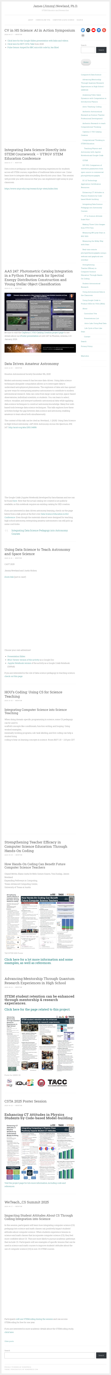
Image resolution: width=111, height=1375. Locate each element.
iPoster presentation (29, 336)
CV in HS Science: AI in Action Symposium (40, 30)
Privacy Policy (87, 346)
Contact (87, 336)
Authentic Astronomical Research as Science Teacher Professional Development (93, 115)
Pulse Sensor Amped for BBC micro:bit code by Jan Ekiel (33, 47)
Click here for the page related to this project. (37, 1009)
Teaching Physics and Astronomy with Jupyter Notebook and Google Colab (92, 151)
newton (18, 34)
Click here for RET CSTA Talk (20, 44)
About (30, 20)
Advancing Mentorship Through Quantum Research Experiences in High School (40, 980)
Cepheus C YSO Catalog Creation (37, 332)
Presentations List (91, 318)
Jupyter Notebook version (19, 663)
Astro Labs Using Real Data (95, 323)
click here (9, 1332)
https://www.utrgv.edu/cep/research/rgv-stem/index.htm (31, 188)
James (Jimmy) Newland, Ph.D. (55, 6)
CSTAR (85, 160)
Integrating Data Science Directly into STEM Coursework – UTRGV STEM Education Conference (35, 154)
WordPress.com (31, 1369)
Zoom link (9, 577)
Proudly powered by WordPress (18, 1367)
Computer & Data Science (63, 20)
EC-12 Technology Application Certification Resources (91, 183)
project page (58, 332)
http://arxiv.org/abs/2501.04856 (22, 427)
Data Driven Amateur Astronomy (32, 363)
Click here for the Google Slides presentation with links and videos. (38, 40)
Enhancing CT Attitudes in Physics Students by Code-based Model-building (92, 195)
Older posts (9, 1341)
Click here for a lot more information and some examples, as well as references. (39, 961)
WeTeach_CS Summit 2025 (27, 1202)
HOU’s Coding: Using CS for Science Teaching (33, 694)
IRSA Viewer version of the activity (23, 659)
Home (85, 62)
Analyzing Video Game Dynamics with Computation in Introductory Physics (93, 98)
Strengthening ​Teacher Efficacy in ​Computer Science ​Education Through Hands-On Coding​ (36, 846)
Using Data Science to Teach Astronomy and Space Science (37, 551)
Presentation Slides (16, 656)
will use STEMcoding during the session (34, 1319)
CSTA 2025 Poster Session (26, 1101)
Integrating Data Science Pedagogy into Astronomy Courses (92, 207)
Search (80, 20)
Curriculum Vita (43, 20)
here (15, 500)
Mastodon (85, 356)
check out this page (14, 676)
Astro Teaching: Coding (92, 107)
